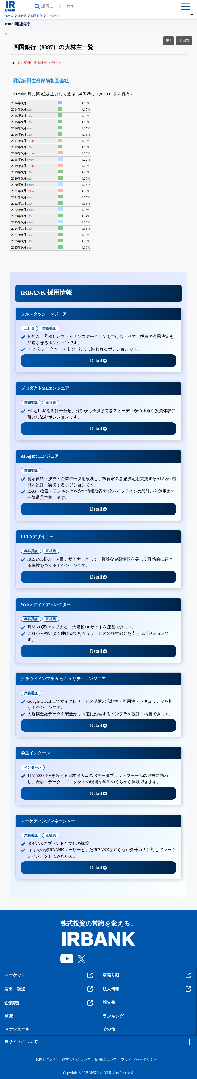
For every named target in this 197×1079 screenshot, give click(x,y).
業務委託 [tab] (49, 328)
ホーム (9, 15)
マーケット (49, 975)
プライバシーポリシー (139, 1059)
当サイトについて (21, 1042)
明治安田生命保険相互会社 (41, 80)
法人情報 (147, 989)
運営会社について (76, 1059)
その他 (109, 1029)
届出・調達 (49, 989)
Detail (98, 360)
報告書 (109, 1002)
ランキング (113, 1016)
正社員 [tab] (29, 328)
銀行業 (22, 15)
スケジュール (16, 1029)
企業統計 (49, 1003)
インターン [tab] (32, 767)
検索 (8, 1016)
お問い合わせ (46, 1059)
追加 (183, 41)
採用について (106, 1059)
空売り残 (147, 975)
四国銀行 (36, 15)
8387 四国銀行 (17, 24)
